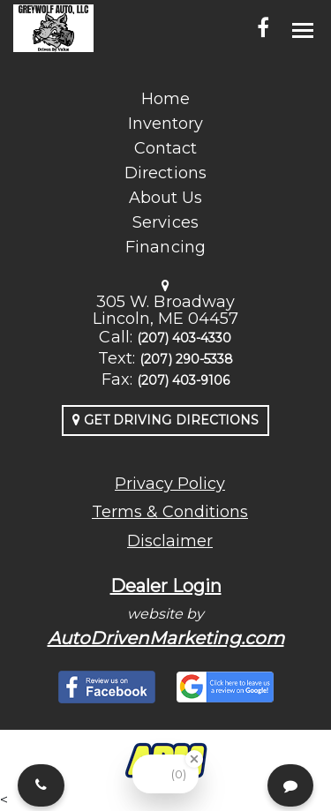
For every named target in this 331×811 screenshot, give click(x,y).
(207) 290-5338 (186, 359)
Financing (165, 247)
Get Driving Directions (165, 420)
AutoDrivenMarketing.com (166, 638)
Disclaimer (170, 541)
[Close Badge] (194, 759)
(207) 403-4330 (184, 338)
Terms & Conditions (170, 512)
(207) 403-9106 (183, 380)
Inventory (165, 123)
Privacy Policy (170, 483)
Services (165, 222)
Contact (165, 148)
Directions (165, 173)
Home (165, 99)
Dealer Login (166, 586)
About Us (165, 197)
